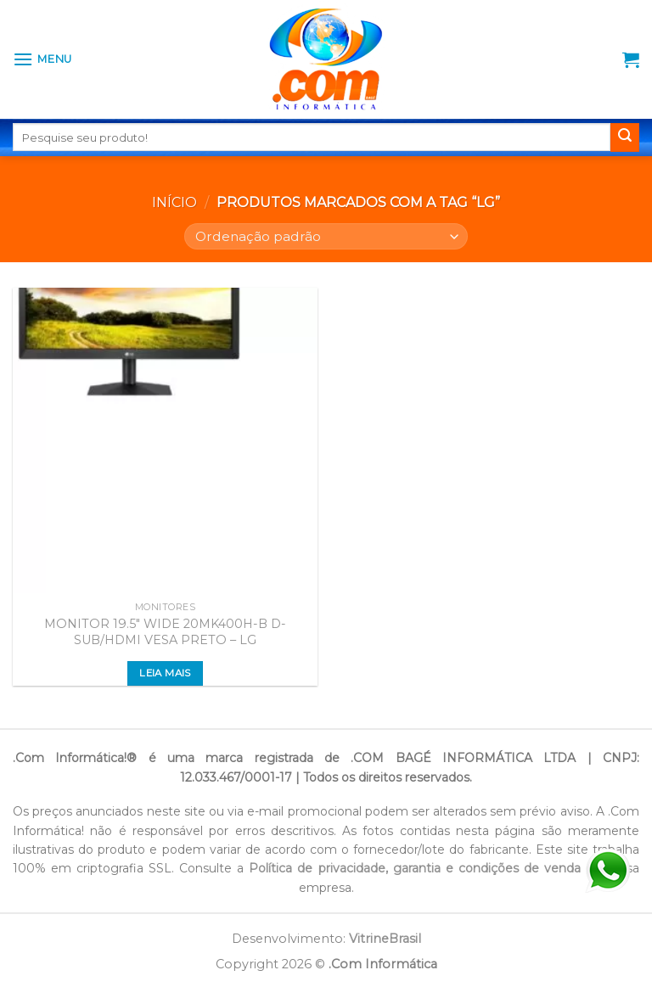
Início (174, 202)
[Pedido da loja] (325, 236)
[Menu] (42, 59)
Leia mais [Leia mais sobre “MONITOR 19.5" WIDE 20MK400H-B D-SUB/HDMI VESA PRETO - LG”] (164, 673)
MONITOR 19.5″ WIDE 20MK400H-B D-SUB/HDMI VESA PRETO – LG (165, 632)
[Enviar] (624, 137)
